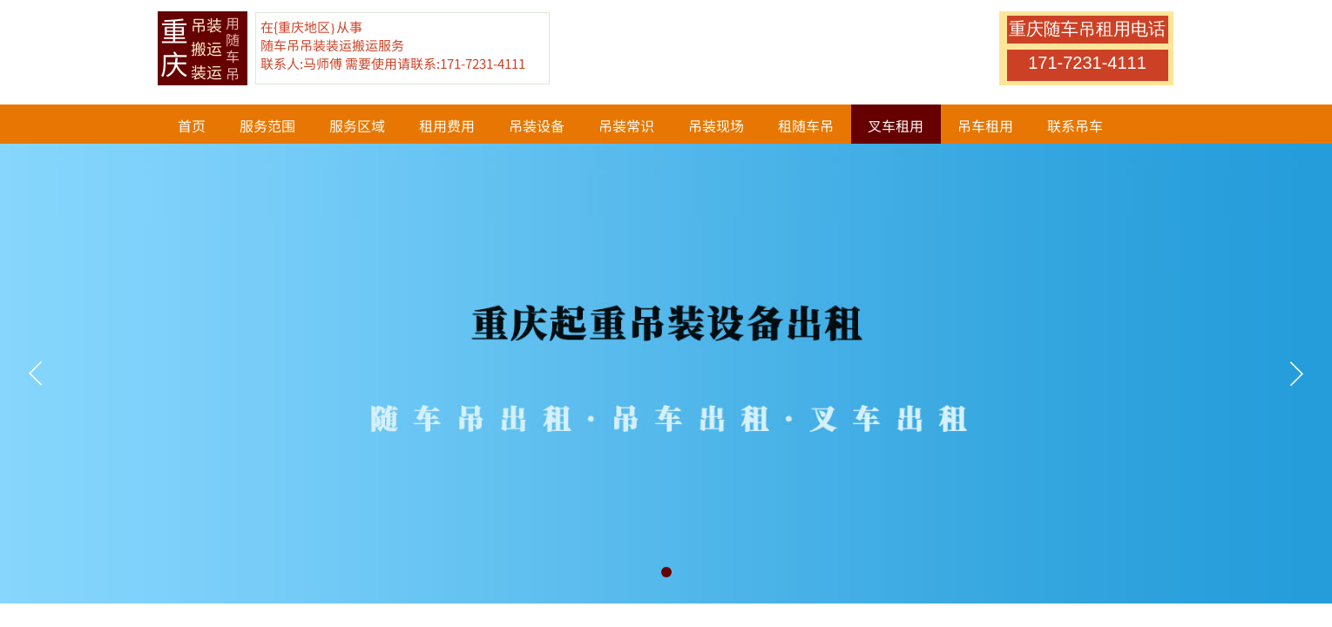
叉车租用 (895, 125)
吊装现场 (716, 125)
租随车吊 (806, 125)
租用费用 (447, 125)
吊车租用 (985, 125)
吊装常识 (626, 125)
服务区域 (357, 125)
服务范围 (267, 125)
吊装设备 (537, 125)
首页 (192, 125)
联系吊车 (1075, 125)
